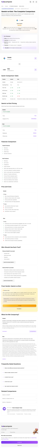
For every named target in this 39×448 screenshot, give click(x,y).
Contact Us (12, 437)
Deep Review (33, 331)
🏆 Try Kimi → (19, 305)
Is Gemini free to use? (9, 377)
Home (2, 6)
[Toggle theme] (33, 2)
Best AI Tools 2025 (4, 435)
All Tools (2, 432)
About (2, 439)
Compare (6, 6)
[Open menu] (36, 2)
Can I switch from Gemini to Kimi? (11, 386)
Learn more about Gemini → (9, 262)
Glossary (3, 437)
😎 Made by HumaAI (19, 445)
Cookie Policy (12, 433)
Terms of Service (13, 435)
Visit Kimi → (4, 358)
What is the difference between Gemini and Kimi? (14, 367)
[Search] (30, 2)
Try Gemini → (19, 308)
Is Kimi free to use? (8, 381)
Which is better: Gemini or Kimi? (11, 372)
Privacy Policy (12, 432)
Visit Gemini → (5, 331)
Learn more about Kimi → (9, 280)
